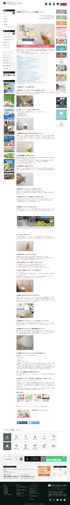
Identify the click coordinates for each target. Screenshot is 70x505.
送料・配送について (8, 57)
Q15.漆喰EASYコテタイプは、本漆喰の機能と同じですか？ (28, 77)
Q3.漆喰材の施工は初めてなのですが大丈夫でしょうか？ (28, 61)
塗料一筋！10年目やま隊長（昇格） (47, 15)
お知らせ (6, 486)
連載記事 (5, 21)
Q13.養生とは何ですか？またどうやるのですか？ (26, 75)
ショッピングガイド (8, 52)
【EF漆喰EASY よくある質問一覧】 (24, 57)
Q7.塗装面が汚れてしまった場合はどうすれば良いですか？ (28, 67)
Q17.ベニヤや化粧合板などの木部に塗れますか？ (26, 80)
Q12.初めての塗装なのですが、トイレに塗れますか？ (27, 73)
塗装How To (44, 18)
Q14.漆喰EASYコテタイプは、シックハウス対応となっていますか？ (30, 76)
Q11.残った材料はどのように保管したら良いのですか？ (27, 72)
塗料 (40, 18)
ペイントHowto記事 (8, 494)
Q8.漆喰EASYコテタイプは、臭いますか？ (25, 68)
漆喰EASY (45, 406)
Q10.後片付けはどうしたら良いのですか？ (25, 71)
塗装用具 (19, 494)
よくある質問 (34, 406)
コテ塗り (39, 406)
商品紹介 (49, 18)
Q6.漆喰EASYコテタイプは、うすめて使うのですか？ (27, 65)
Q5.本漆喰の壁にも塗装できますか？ (24, 64)
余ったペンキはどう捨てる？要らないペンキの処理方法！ (61, 92)
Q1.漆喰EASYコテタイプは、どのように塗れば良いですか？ (28, 58)
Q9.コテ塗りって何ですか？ (22, 69)
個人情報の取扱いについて (10, 65)
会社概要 (6, 68)
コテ (24, 406)
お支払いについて (33, 488)
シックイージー (28, 406)
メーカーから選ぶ (20, 496)
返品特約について (8, 60)
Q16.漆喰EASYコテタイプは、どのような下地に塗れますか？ (29, 79)
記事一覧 (6, 488)
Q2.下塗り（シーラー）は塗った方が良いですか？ (26, 60)
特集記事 (5, 24)
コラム (5, 16)
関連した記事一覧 (21, 83)
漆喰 (42, 406)
